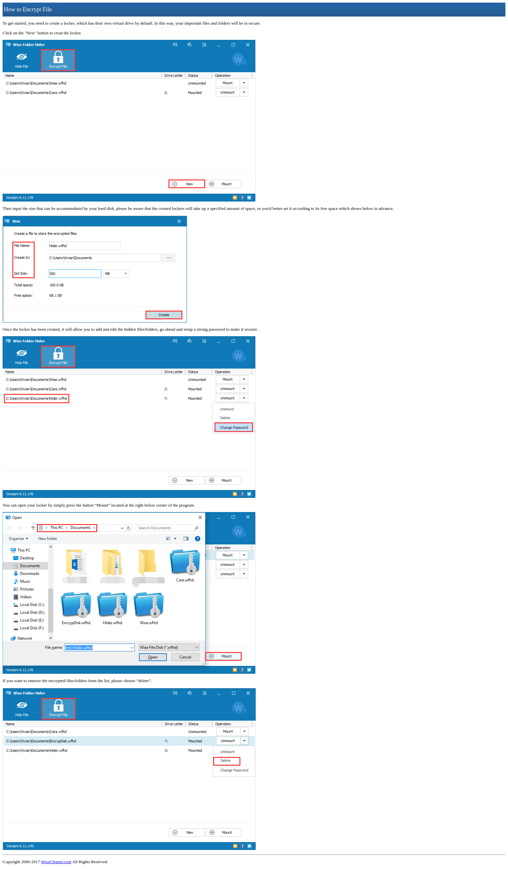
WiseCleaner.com (56, 861)
